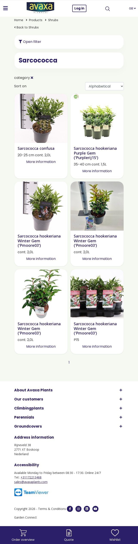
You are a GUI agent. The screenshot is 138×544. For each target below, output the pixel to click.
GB (132, 8)
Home (18, 20)
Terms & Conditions (52, 509)
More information (41, 161)
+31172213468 (31, 477)
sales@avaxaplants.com (31, 482)
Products (35, 20)
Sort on (20, 86)
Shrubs (53, 20)
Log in (79, 8)
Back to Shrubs (26, 27)
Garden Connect (25, 517)
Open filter (30, 41)
